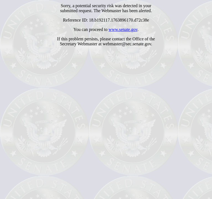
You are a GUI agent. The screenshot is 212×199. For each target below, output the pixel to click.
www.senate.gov (122, 29)
